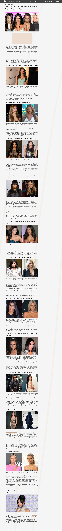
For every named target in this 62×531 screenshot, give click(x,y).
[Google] (51, 1)
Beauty (16, 1)
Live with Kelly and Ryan (31, 481)
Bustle (13, 402)
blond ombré (27, 206)
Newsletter (57, 1)
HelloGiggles (15, 440)
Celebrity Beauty (10, 4)
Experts (12, 1)
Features (35, 1)
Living (24, 1)
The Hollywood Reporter (15, 286)
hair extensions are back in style (11, 432)
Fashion (20, 1)
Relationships (29, 1)
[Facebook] (42, 1)
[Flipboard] (45, 1)
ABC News (30, 253)
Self (19, 208)
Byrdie (16, 359)
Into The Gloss (16, 290)
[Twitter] (49, 1)
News (9, 1)
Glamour (16, 132)
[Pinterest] (43, 1)
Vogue (13, 476)
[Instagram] (47, 1)
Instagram (11, 398)
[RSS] (53, 1)
